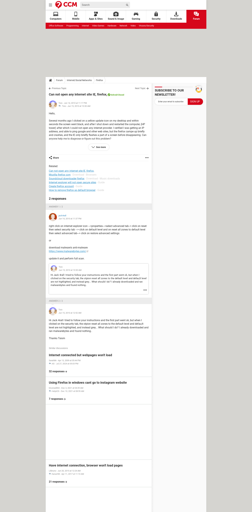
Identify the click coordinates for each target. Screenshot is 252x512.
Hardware (112, 25)
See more (101, 147)
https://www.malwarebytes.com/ (67, 251)
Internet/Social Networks (79, 80)
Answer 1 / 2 (56, 206)
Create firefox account (61, 186)
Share (56, 157)
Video (133, 25)
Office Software (56, 25)
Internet (85, 25)
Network (123, 25)
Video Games (98, 25)
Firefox (99, 80)
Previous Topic (59, 88)
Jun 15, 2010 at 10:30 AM (79, 106)
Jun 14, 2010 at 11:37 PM (70, 218)
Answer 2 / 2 (56, 301)
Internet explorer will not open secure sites (72, 182)
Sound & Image (116, 16)
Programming (72, 25)
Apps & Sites (96, 16)
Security (156, 16)
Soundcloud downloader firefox (66, 178)
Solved (114, 95)
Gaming (136, 16)
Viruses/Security (146, 25)
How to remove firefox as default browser (72, 190)
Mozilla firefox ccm (60, 174)
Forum (196, 16)
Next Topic (140, 88)
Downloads (176, 16)
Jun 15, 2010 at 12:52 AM (70, 313)
